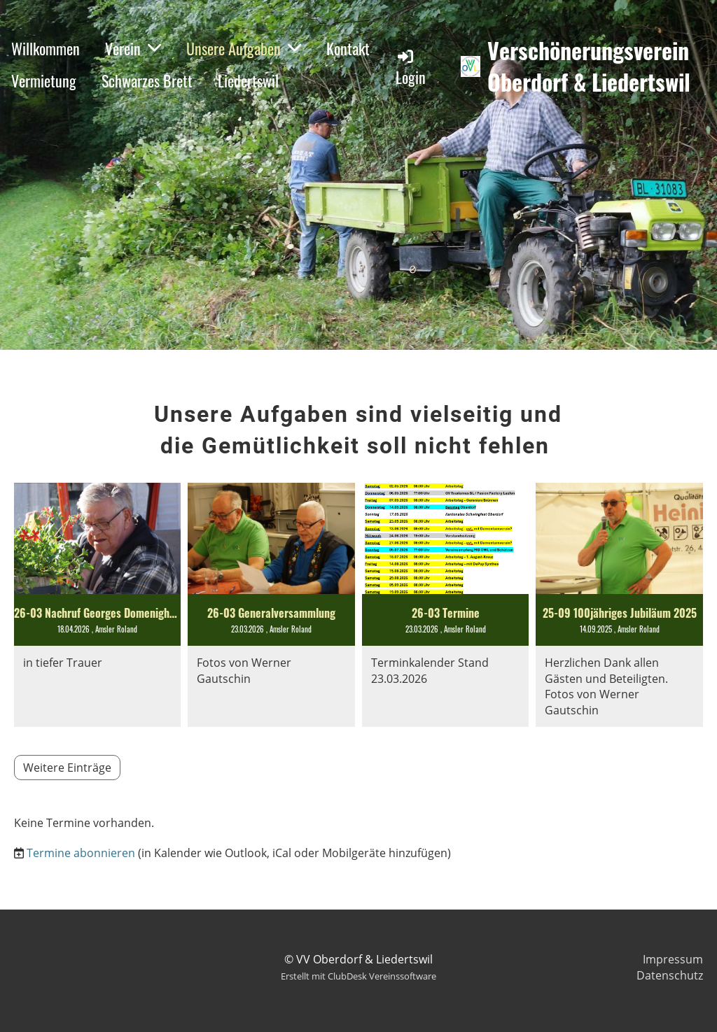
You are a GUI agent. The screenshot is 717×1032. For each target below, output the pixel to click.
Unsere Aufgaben (243, 48)
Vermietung (43, 80)
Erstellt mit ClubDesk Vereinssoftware (358, 976)
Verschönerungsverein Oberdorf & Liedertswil (588, 66)
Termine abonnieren (81, 853)
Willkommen (45, 48)
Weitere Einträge (67, 767)
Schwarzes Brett (147, 80)
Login (411, 67)
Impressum (673, 959)
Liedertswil (248, 80)
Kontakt (348, 48)
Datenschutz (669, 975)
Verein (133, 48)
